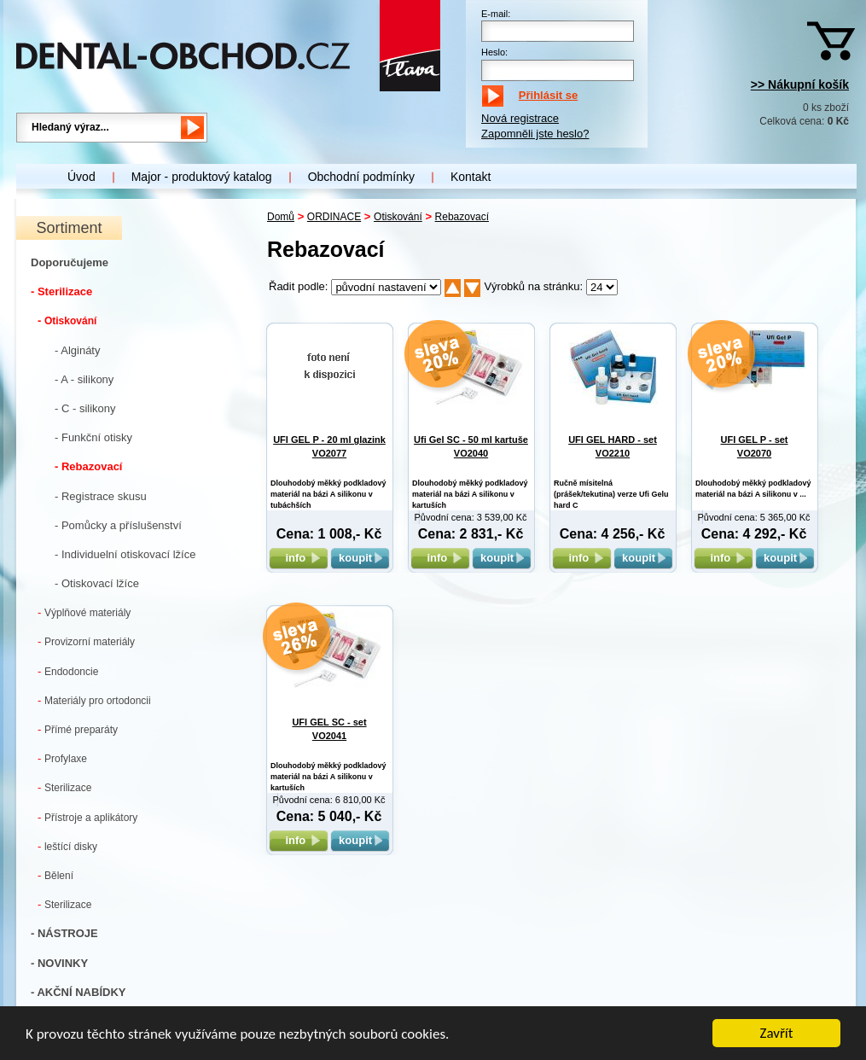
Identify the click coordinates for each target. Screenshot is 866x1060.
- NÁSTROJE (64, 933)
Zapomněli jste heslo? (535, 133)
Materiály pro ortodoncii (94, 700)
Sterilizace (64, 787)
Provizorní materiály (86, 641)
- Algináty (77, 350)
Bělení (55, 875)
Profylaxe (62, 758)
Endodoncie (68, 671)
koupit (360, 557)
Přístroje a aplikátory (87, 817)
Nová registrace (520, 118)
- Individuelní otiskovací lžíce (125, 554)
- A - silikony (84, 379)
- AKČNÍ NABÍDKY (78, 992)
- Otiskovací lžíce (97, 583)
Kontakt (470, 176)
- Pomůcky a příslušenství (118, 525)
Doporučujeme (69, 262)
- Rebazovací (88, 466)
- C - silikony (85, 408)
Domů (280, 217)
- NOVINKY (59, 963)
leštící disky (67, 846)
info (298, 557)
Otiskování (67, 320)
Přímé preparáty (78, 729)
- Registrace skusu (101, 496)
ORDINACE (334, 217)
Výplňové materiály (84, 612)
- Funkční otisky (93, 437)
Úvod (81, 176)
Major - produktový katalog (201, 176)
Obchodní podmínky (361, 176)
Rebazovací (462, 217)
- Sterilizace (61, 291)
